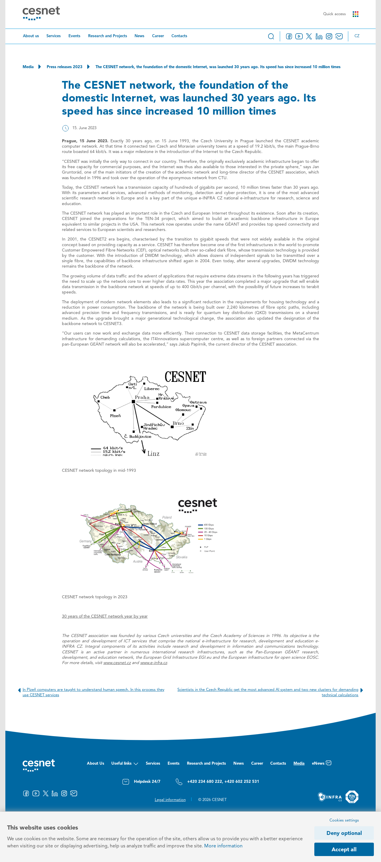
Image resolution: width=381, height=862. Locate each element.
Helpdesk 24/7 (141, 782)
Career (158, 36)
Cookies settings (344, 820)
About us (31, 36)
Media (28, 67)
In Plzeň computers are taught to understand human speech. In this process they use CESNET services (90, 692)
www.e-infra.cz (153, 663)
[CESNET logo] (41, 14)
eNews (321, 765)
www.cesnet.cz (117, 663)
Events (74, 36)
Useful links (124, 765)
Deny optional (344, 833)
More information (223, 846)
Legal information (170, 800)
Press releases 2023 (64, 67)
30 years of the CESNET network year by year (105, 616)
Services (53, 36)
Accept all (344, 849)
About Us (95, 764)
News (139, 36)
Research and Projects (107, 36)
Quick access (340, 14)
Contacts (179, 36)
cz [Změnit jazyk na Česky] (357, 36)
